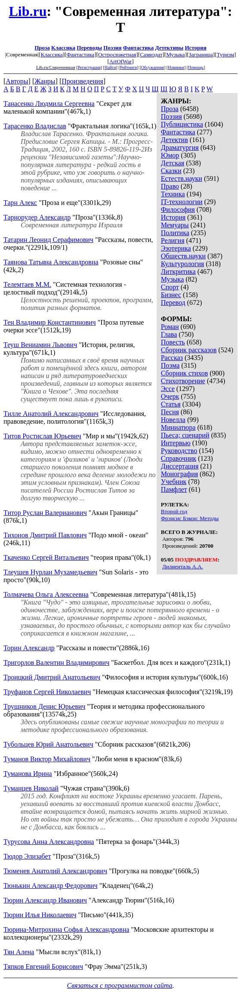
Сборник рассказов (189, 350)
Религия (173, 240)
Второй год (174, 511)
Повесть (173, 342)
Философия (178, 209)
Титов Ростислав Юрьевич (42, 436)
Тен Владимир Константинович (49, 322)
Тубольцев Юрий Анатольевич (48, 744)
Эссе (168, 388)
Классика (63, 47)
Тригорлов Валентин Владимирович (56, 662)
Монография (179, 474)
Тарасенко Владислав (34, 126)
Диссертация (180, 466)
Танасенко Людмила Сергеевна (49, 103)
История (195, 47)
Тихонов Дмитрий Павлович (45, 535)
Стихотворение (183, 381)
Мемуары (175, 225)
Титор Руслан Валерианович (45, 512)
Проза (42, 47)
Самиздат (151, 54)
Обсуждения (152, 67)
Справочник (178, 458)
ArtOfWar (120, 61)
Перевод (173, 302)
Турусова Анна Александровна (48, 841)
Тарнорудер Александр (37, 217)
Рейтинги (128, 67)
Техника (173, 194)
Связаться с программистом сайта (120, 985)
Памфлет (174, 489)
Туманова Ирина (27, 773)
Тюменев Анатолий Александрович (55, 871)
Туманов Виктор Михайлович (46, 759)
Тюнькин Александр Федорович (50, 885)
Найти (110, 67)
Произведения (82, 81)
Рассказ (172, 357)
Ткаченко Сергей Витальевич (46, 557)
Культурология (182, 263)
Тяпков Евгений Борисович (43, 966)
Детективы (169, 47)
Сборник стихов (184, 373)
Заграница (200, 54)
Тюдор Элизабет (27, 856)
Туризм (225, 54)
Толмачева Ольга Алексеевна (46, 594)
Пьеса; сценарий (185, 435)
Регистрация (89, 67)
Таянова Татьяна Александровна (51, 262)
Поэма (170, 365)
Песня (170, 412)
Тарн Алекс (20, 202)
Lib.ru (27, 11)
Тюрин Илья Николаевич (39, 914)
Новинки (176, 67)
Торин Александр (29, 648)
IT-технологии (182, 201)
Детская (173, 163)
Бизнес (171, 294)
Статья (171, 404)
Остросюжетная (117, 54)
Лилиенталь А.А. (182, 566)
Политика (175, 232)
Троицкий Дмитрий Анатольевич (51, 677)
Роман (170, 326)
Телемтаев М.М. (27, 284)
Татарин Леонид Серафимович (48, 239)
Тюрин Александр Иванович (45, 900)
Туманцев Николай (31, 788)
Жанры (44, 81)
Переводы (89, 47)
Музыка (175, 54)
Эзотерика (176, 248)
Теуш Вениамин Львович (40, 344)
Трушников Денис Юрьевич (44, 706)
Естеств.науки (181, 178)
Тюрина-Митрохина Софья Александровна (66, 929)
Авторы (17, 81)
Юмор (170, 155)
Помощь (196, 67)
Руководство (179, 450)
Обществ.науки (183, 256)
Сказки (171, 170)
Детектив (174, 139)
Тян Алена (18, 952)
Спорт (170, 287)
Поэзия (112, 47)
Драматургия (180, 147)
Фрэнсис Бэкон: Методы (190, 518)
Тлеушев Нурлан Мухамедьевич (50, 572)
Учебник (174, 481)
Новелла (173, 419)
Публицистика (182, 124)
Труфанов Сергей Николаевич (47, 691)
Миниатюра (178, 427)
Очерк (170, 396)
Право (170, 186)
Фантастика (138, 47)
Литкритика (178, 271)
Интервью (176, 443)
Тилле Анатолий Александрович (51, 413)
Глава (169, 334)
